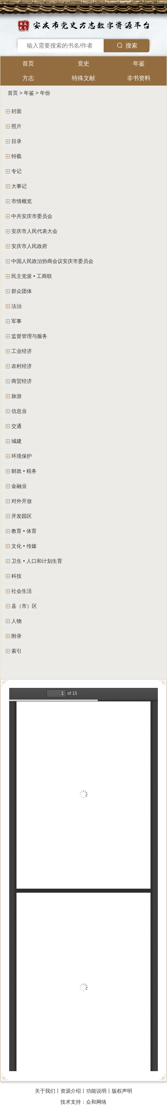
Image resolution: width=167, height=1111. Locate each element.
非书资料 (139, 78)
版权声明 (122, 1091)
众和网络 (96, 1102)
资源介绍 (70, 1091)
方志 (28, 78)
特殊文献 (83, 78)
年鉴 (139, 63)
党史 (83, 63)
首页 (28, 63)
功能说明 (96, 1091)
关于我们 (45, 1091)
